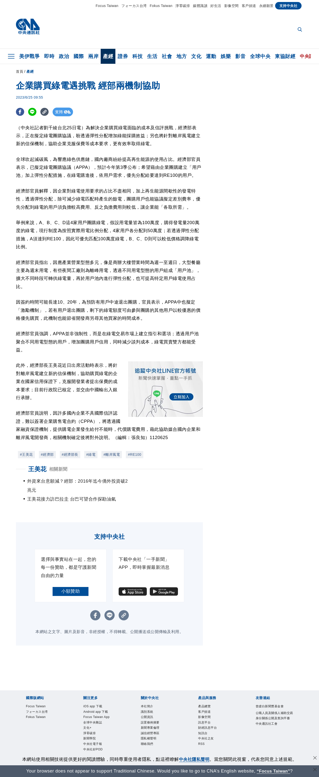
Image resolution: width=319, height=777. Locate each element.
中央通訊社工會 (267, 714)
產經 (108, 56)
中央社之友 (206, 729)
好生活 (215, 5)
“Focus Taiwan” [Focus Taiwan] (273, 771)
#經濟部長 (70, 454)
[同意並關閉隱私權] (315, 758)
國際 (79, 56)
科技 (137, 56)
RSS (201, 735)
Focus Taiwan (107, 5)
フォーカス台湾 (134, 5)
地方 (181, 56)
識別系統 (147, 703)
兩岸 (93, 56)
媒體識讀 (200, 5)
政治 (64, 56)
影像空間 (231, 5)
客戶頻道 (249, 5)
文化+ (87, 718)
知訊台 (203, 724)
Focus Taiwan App (96, 708)
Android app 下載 (95, 703)
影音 (240, 56)
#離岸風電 (111, 454)
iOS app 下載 (92, 697)
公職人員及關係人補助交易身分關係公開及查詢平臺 (274, 706)
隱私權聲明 (149, 729)
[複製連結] (45, 112)
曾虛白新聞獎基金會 (270, 697)
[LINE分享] (33, 112)
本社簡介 (147, 697)
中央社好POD (93, 740)
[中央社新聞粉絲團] (159, 752)
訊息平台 (204, 713)
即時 (49, 56)
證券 (123, 56)
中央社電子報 (92, 735)
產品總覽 (204, 697)
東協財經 (285, 56)
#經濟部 (47, 454)
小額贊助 (70, 582)
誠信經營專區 (150, 724)
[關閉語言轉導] (315, 770)
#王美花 (26, 454)
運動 (211, 56)
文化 (196, 56)
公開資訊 (147, 708)
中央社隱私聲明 (194, 759)
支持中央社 (288, 6)
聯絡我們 (147, 735)
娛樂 (226, 56)
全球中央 (260, 56)
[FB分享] (20, 112)
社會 (167, 56)
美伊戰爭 (29, 56)
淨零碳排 (182, 5)
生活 (152, 56)
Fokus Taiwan (161, 5)
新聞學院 (89, 729)
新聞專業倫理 (150, 718)
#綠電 (90, 454)
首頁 (19, 71)
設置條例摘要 (150, 713)
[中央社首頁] (28, 28)
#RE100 (134, 454)
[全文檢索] (300, 30)
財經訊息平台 (207, 718)
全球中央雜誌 (92, 713)
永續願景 (266, 5)
